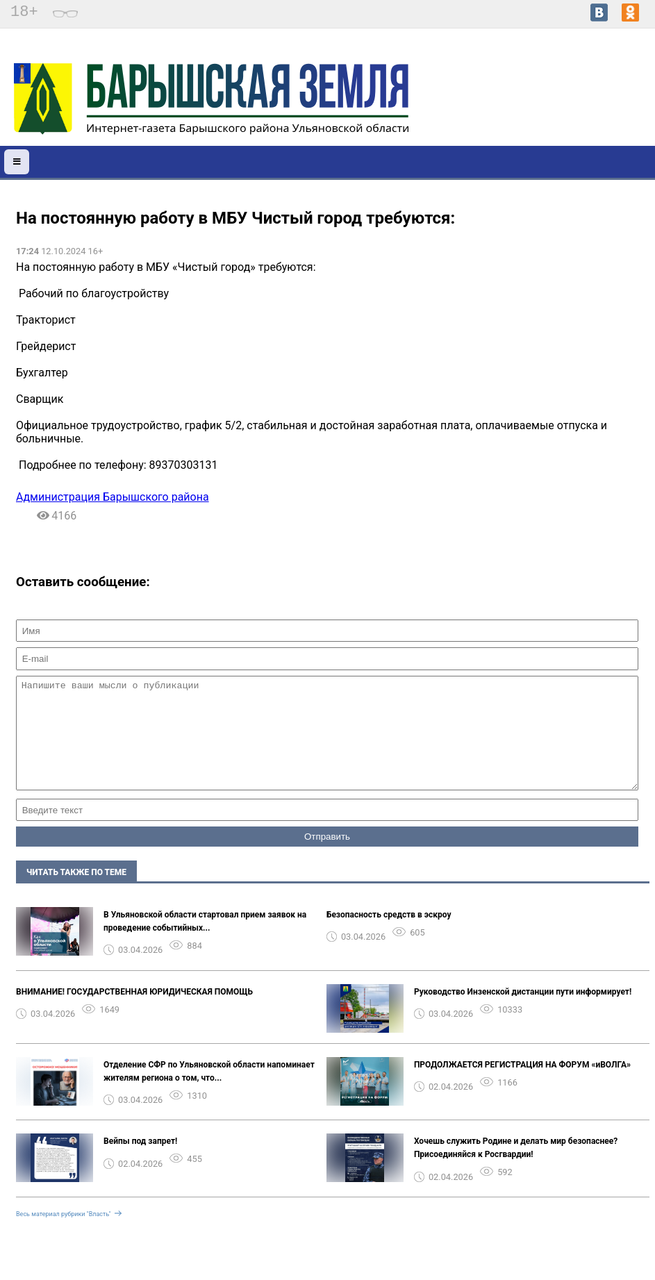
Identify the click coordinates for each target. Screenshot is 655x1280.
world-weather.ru (584, 110)
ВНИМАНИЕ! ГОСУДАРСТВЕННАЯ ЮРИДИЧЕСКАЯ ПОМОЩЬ (134, 1012)
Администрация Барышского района (112, 497)
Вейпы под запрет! (140, 1162)
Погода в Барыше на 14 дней (585, 98)
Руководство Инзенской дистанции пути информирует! (522, 1012)
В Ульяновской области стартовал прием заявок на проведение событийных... (204, 942)
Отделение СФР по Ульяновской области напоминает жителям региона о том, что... (209, 1092)
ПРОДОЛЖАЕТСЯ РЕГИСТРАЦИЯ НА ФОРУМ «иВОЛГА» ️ (523, 1085)
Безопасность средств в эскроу (388, 935)
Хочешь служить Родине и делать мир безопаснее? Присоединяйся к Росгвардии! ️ (515, 1168)
